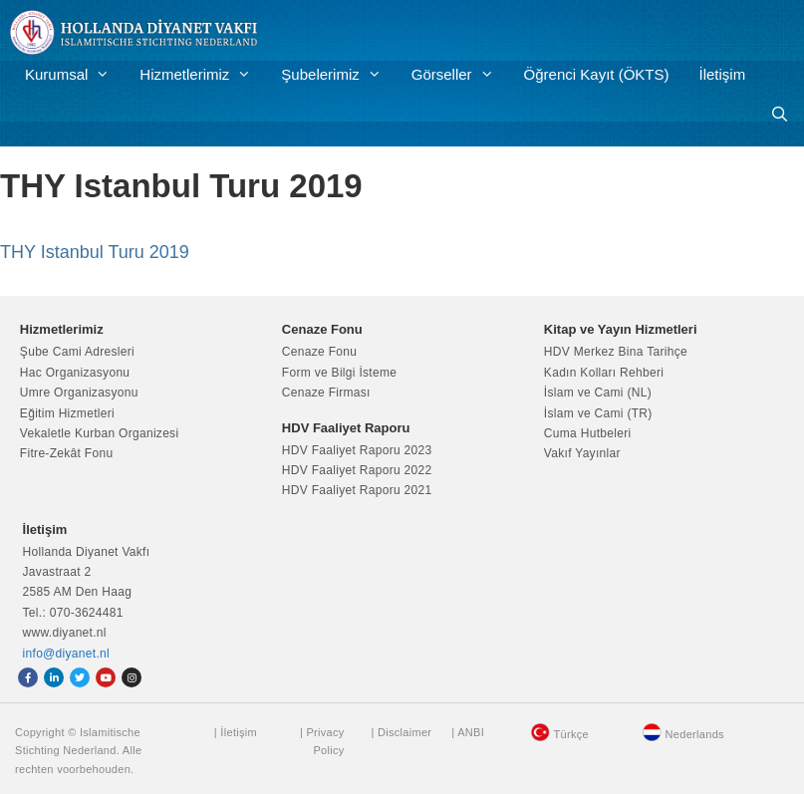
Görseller (460, 75)
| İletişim (235, 732)
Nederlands (695, 734)
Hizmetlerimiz (202, 75)
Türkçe (571, 734)
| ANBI (467, 732)
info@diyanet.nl (66, 654)
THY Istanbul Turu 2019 (94, 252)
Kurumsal (75, 75)
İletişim (721, 74)
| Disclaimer (401, 732)
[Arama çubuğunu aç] (779, 114)
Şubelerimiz (338, 75)
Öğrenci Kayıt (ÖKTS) (597, 74)
